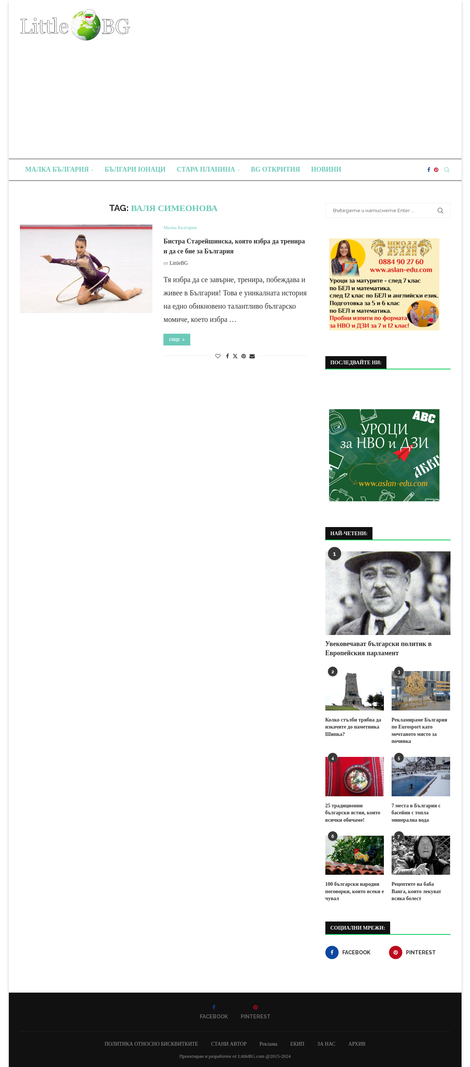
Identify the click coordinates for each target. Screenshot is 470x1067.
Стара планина (206, 169)
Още (177, 339)
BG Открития (275, 169)
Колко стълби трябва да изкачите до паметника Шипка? (353, 727)
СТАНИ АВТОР (229, 1044)
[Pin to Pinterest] (243, 356)
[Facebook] (428, 169)
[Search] (446, 169)
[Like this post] (217, 356)
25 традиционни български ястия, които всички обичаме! (353, 812)
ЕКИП (297, 1044)
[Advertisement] (235, 96)
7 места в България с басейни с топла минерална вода (416, 812)
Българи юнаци (135, 169)
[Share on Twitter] (235, 356)
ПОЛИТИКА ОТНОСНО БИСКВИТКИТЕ (151, 1044)
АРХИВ (356, 1044)
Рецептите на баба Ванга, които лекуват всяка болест (421, 891)
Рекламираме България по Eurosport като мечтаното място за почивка (419, 730)
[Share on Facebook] (227, 356)
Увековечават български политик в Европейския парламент (378, 648)
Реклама (268, 1044)
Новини (326, 169)
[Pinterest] (436, 169)
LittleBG (179, 263)
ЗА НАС (326, 1044)
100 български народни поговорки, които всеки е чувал (354, 891)
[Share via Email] (252, 356)
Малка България (57, 169)
